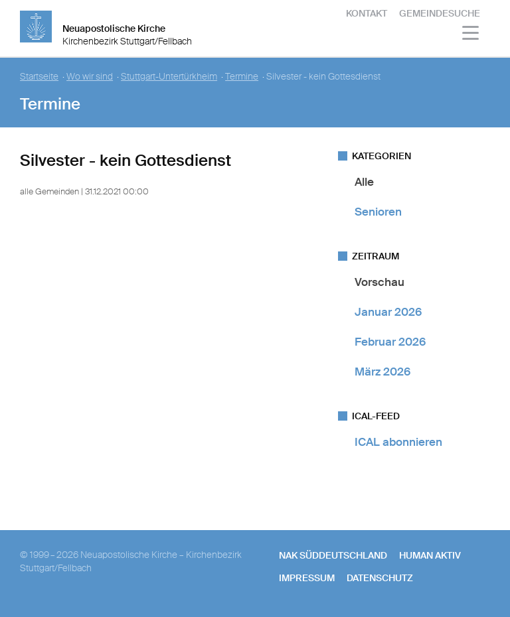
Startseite (39, 76)
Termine (241, 76)
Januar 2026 (388, 312)
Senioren (378, 211)
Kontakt (366, 13)
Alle (364, 181)
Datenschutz (380, 578)
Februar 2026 (390, 341)
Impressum (307, 578)
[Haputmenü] (471, 35)
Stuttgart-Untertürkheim (169, 76)
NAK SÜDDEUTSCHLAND (333, 555)
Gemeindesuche (439, 13)
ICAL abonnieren (398, 442)
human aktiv (430, 555)
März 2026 (382, 371)
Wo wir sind (89, 76)
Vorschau (379, 282)
